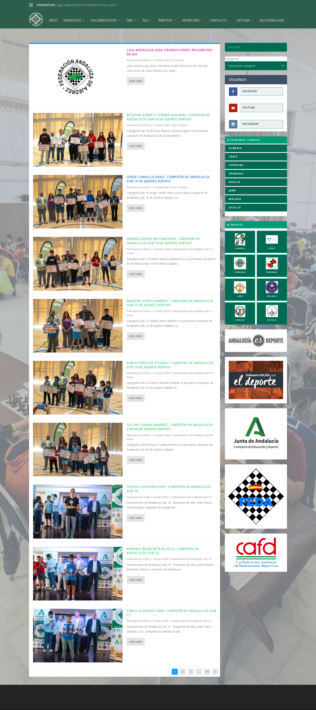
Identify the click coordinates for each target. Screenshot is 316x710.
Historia (243, 18)
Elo (145, 18)
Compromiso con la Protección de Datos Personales (232, 705)
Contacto (218, 18)
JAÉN (232, 182)
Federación (72, 18)
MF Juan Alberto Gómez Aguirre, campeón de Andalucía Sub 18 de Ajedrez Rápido (168, 108)
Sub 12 (207, 612)
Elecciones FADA (272, 18)
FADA (43, 705)
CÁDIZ (233, 148)
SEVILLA (235, 199)
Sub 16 (207, 488)
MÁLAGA (235, 190)
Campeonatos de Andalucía (188, 240)
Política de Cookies (134, 705)
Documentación (103, 18)
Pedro (147, 52)
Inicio (53, 18)
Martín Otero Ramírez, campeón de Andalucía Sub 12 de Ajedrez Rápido (170, 294)
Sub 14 (207, 550)
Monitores (191, 18)
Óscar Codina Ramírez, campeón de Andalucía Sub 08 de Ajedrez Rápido (170, 418)
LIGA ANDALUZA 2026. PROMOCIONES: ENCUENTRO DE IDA (169, 43)
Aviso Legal (157, 705)
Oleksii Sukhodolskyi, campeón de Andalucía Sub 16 (169, 480)
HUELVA (235, 173)
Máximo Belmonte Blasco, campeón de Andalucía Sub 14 (163, 542)
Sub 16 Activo (179, 179)
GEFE (129, 18)
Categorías (232, 50)
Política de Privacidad (181, 705)
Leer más (135, 73)
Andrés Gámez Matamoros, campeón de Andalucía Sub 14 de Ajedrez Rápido (163, 232)
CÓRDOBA (236, 156)
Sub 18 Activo (179, 117)
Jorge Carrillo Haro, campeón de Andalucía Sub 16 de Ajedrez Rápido (168, 170)
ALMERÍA (235, 139)
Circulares (177, 52)
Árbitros (165, 18)
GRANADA (236, 165)
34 (207, 663)
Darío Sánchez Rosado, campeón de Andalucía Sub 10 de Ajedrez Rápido (170, 356)
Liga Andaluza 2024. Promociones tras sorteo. (87, 5)
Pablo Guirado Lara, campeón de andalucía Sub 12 (171, 604)
